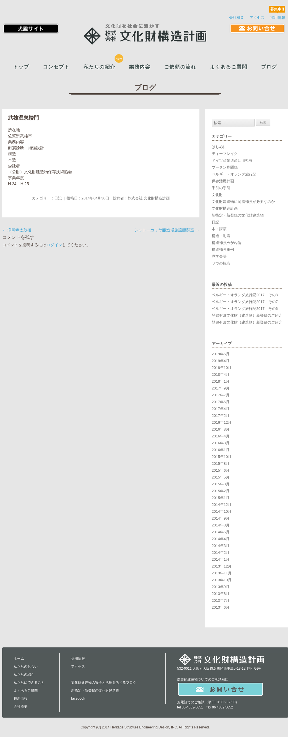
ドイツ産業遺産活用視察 (232, 160)
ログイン (54, 245)
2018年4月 (220, 374)
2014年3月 (220, 546)
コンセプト (56, 67)
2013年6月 (220, 607)
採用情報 (277, 17)
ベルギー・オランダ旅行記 (234, 174)
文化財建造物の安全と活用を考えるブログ (103, 682)
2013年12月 (221, 566)
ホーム (19, 659)
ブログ (269, 67)
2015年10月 (221, 457)
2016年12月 (221, 422)
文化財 (217, 195)
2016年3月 (220, 443)
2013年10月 (221, 580)
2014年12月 (221, 504)
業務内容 (140, 67)
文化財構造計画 (225, 208)
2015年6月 (220, 470)
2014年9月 (220, 518)
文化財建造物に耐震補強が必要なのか (243, 201)
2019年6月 (220, 354)
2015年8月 (220, 463)
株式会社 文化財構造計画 (149, 198)
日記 (58, 198)
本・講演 (219, 229)
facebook (78, 698)
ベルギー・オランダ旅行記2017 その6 (245, 308)
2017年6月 (220, 402)
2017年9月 (220, 388)
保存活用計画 (223, 181)
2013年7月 (220, 600)
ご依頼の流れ (180, 67)
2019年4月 (220, 361)
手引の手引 (221, 188)
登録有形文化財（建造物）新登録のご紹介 (247, 315)
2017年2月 (220, 415)
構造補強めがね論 (226, 243)
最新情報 (20, 698)
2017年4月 (220, 409)
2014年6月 (220, 532)
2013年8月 (220, 593)
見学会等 (219, 256)
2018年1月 (220, 381)
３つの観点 (221, 263)
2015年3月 (220, 484)
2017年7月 (220, 395)
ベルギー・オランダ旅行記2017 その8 (245, 295)
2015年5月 (220, 477)
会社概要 (236, 17)
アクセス (257, 17)
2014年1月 (220, 559)
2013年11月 (221, 573)
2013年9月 (220, 587)
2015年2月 (220, 491)
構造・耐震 (221, 236)
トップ (21, 67)
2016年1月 (220, 450)
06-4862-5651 (192, 707)
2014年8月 (220, 525)
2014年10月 (221, 511)
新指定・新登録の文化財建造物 (238, 215)
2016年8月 (220, 429)
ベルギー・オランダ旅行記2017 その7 (245, 302)
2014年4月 (220, 539)
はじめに (219, 147)
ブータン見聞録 (225, 167)
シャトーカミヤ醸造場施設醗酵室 (166, 230)
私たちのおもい (26, 667)
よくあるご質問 (228, 67)
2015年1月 (220, 498)
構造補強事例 (223, 249)
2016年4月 (220, 436)
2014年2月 (220, 552)
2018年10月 (221, 368)
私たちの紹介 (99, 67)
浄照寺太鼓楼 (16, 230)
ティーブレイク (225, 154)
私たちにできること (29, 682)
